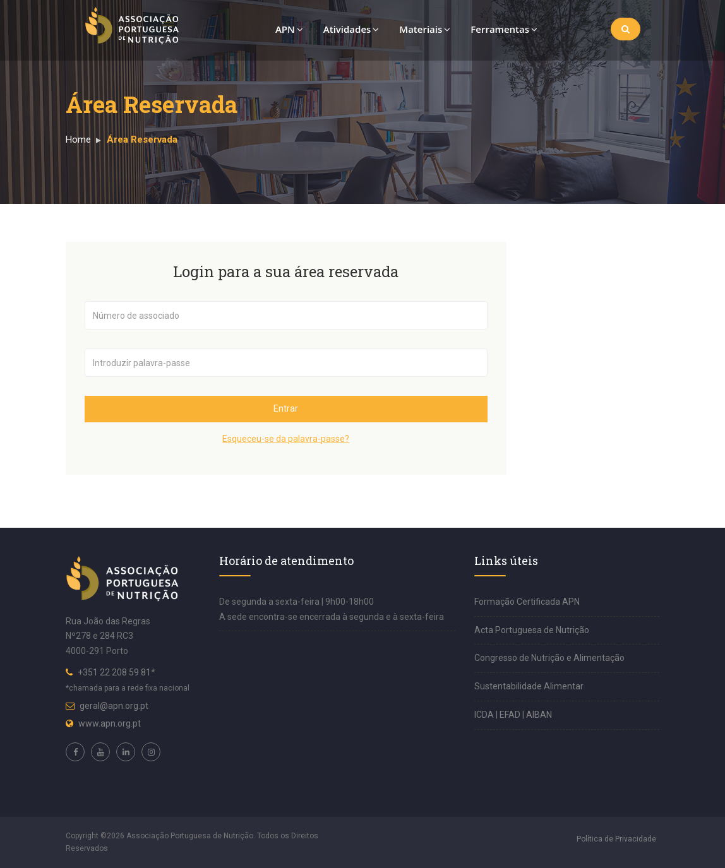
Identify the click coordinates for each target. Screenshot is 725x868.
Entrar (285, 408)
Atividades (351, 29)
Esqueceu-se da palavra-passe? (285, 439)
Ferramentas (503, 29)
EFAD (511, 715)
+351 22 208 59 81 (114, 672)
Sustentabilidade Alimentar (529, 686)
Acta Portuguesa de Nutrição (531, 630)
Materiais (424, 29)
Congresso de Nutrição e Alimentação (549, 658)
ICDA (485, 715)
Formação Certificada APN (527, 602)
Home (78, 139)
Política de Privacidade (616, 839)
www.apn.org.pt (109, 723)
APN (289, 29)
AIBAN (539, 715)
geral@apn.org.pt (114, 706)
